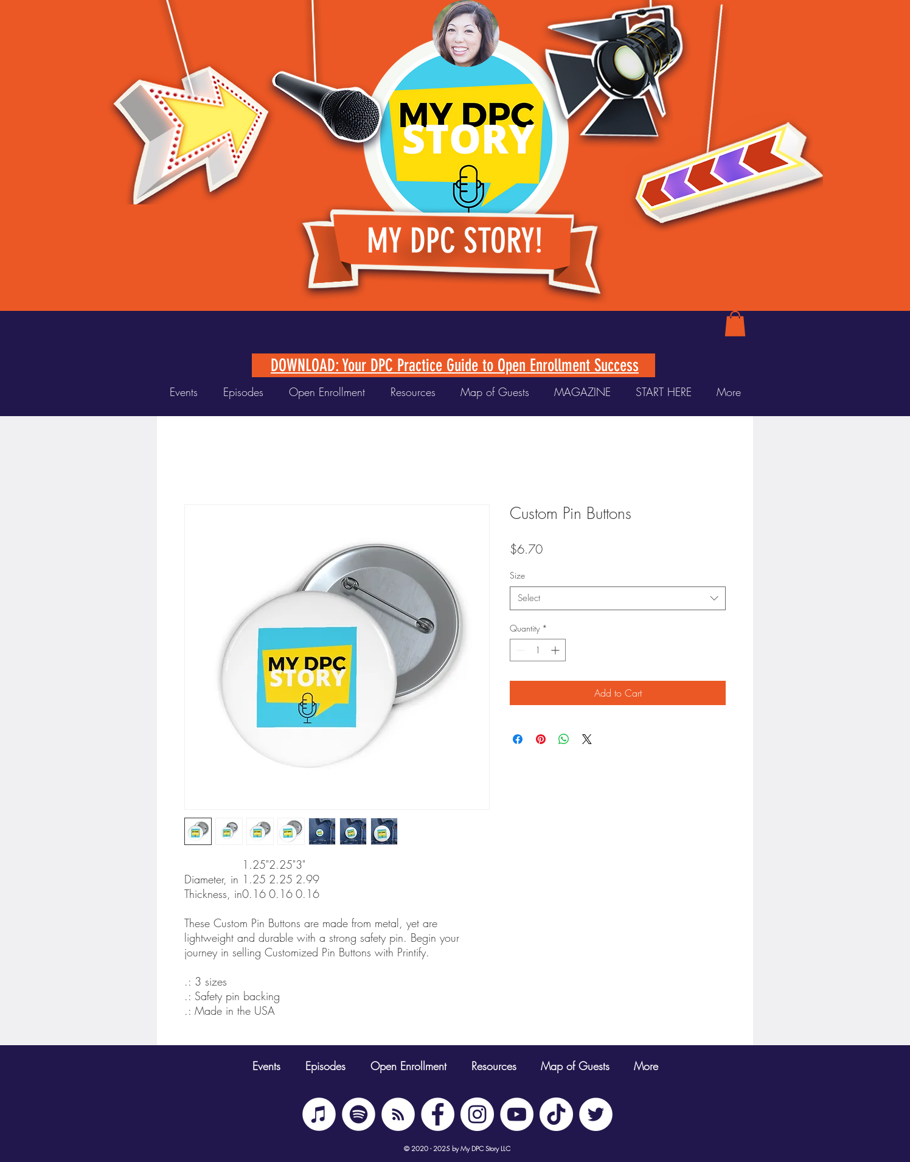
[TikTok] (556, 1114)
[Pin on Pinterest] (540, 739)
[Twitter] (596, 1114)
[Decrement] (519, 650)
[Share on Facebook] (517, 739)
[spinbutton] (538, 650)
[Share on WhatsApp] (564, 739)
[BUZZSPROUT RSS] (398, 1114)
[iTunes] (319, 1114)
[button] (735, 323)
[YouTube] (516, 1114)
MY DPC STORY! (455, 241)
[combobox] (618, 598)
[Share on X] (587, 739)
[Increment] (556, 650)
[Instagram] (477, 1114)
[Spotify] (358, 1114)
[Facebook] (437, 1114)
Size (517, 575)
